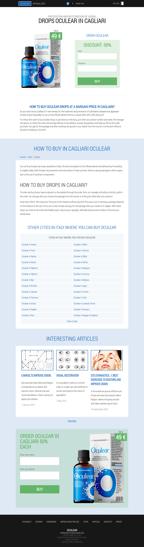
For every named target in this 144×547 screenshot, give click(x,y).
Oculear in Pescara (81, 309)
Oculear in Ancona (81, 273)
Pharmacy (26, 521)
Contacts (108, 521)
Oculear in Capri (80, 285)
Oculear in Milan (80, 244)
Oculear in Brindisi (29, 285)
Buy (97, 81)
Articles (96, 521)
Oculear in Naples (29, 309)
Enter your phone (27, 469)
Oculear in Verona (81, 250)
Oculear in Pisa (28, 315)
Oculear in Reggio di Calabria (86, 315)
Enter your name (27, 455)
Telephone (81, 63)
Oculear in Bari (28, 279)
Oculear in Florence (30, 297)
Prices (119, 521)
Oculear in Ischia (29, 303)
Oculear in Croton (81, 291)
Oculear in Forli (80, 297)
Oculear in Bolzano (81, 279)
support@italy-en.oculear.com (72, 533)
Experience (51, 521)
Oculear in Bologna (82, 268)
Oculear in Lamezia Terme (84, 303)
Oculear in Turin (28, 250)
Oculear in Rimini (29, 262)
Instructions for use (69, 521)
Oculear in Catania (29, 291)
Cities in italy (72, 321)
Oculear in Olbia (80, 256)
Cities (85, 521)
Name (80, 51)
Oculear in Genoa (29, 256)
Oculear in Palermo (30, 268)
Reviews (39, 521)
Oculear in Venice (29, 244)
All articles (72, 420)
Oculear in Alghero (29, 273)
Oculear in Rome (81, 262)
